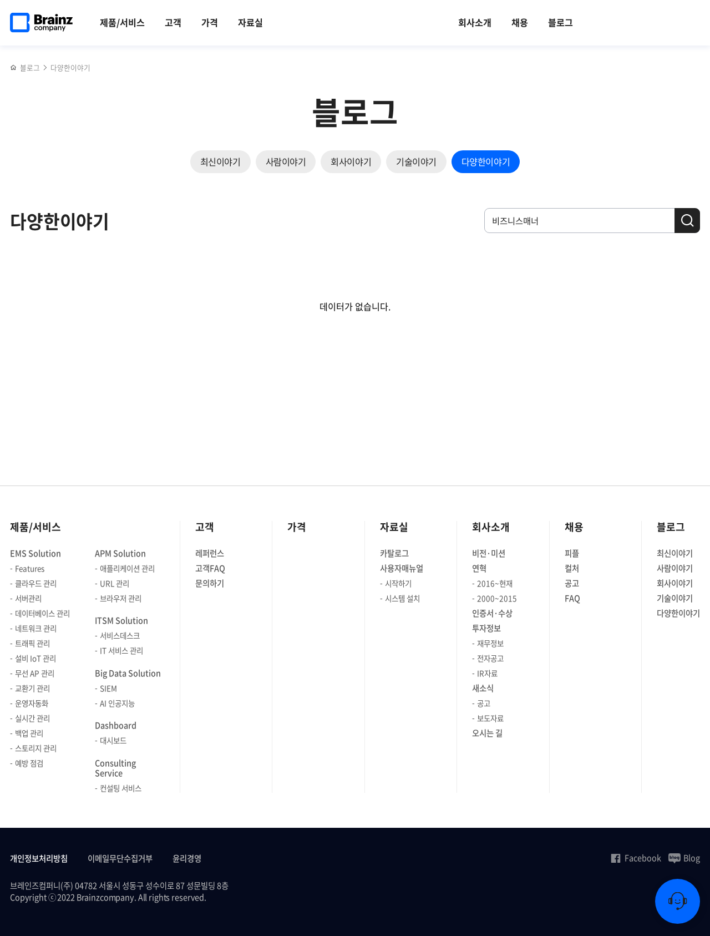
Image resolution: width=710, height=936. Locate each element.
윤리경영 (187, 858)
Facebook (635, 858)
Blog (684, 858)
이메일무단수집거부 (120, 858)
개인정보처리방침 (39, 858)
